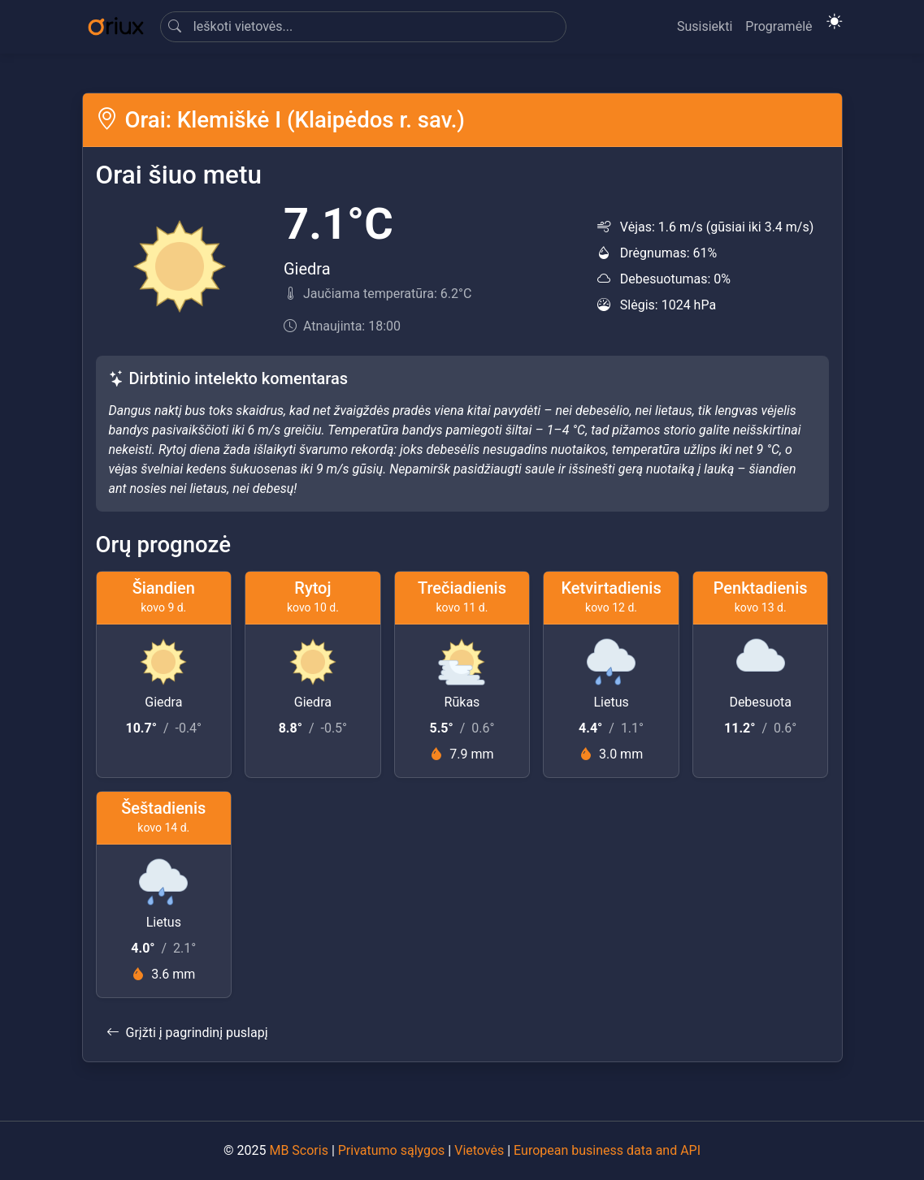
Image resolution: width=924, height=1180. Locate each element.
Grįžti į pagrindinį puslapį (187, 1032)
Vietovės (479, 1150)
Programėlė (778, 26)
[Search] (363, 26)
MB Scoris (298, 1150)
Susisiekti (704, 26)
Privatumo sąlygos (391, 1150)
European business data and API (607, 1150)
